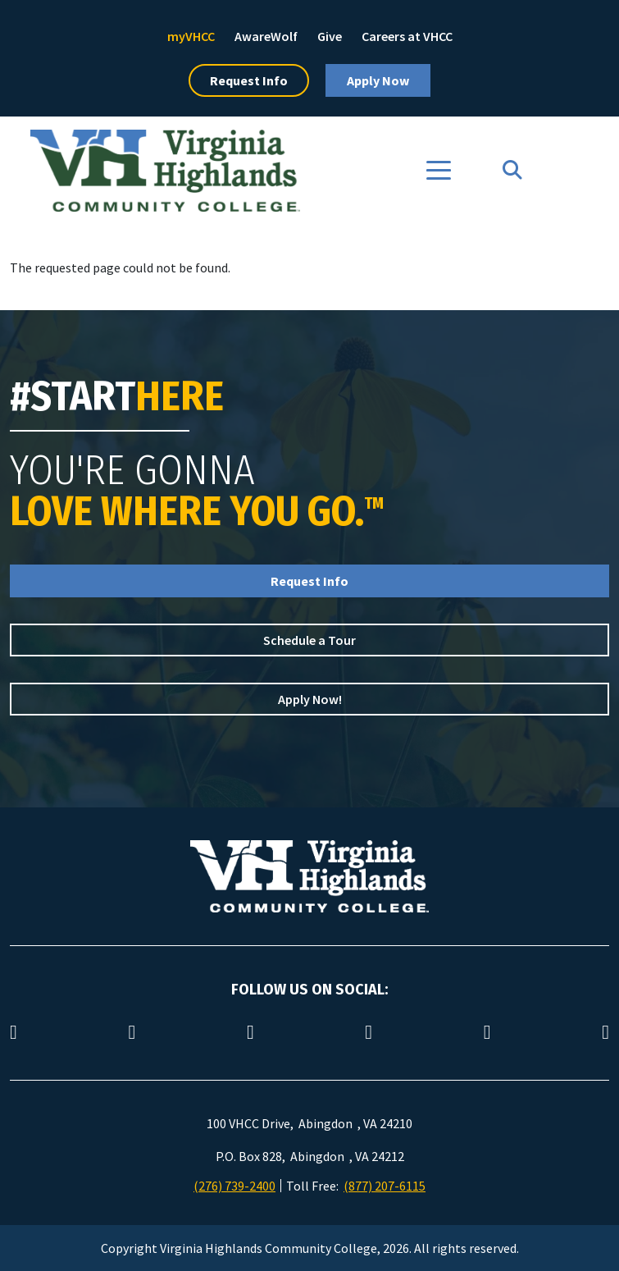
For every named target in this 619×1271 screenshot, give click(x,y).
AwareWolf (266, 36)
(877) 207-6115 (385, 1185)
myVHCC (191, 36)
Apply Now (378, 80)
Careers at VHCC (407, 36)
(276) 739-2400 (234, 1185)
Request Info (249, 80)
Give (329, 36)
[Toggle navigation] (439, 170)
